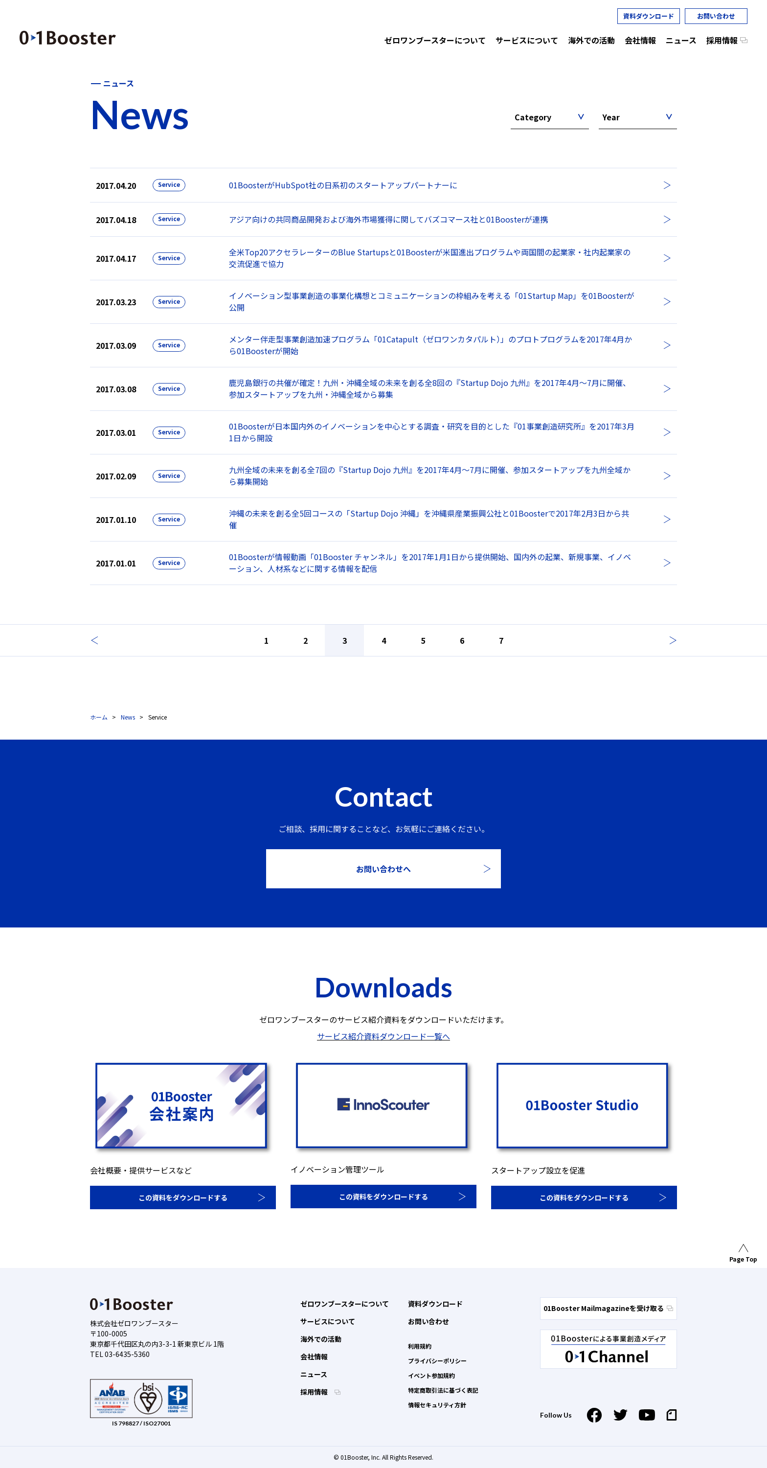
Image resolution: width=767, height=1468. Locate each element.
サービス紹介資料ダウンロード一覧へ (383, 1036)
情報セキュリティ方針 (437, 1404)
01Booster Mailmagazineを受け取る (608, 1308)
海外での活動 (320, 1339)
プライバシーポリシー (437, 1360)
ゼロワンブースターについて (344, 1304)
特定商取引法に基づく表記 (443, 1390)
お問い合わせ (716, 16)
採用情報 (314, 1392)
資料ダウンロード (648, 16)
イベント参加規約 (431, 1375)
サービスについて (327, 1321)
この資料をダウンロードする (182, 1197)
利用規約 (419, 1346)
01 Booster (68, 38)
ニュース (313, 1374)
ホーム (99, 717)
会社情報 (314, 1356)
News (128, 717)
